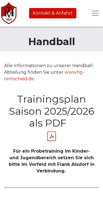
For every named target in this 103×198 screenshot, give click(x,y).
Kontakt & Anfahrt (53, 13)
